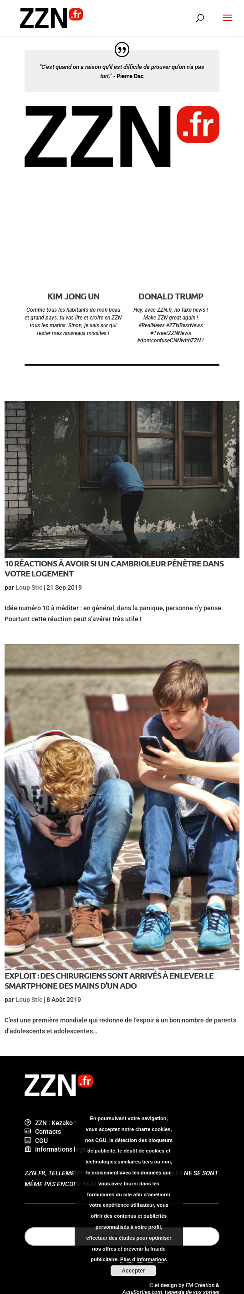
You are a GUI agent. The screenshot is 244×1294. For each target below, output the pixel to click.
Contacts (43, 1131)
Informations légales (60, 1149)
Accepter (133, 1271)
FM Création (200, 1285)
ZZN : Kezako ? (51, 1122)
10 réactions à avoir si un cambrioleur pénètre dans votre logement (114, 568)
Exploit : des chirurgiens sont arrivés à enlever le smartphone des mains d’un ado (109, 980)
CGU (36, 1140)
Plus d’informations (143, 1259)
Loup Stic (28, 587)
